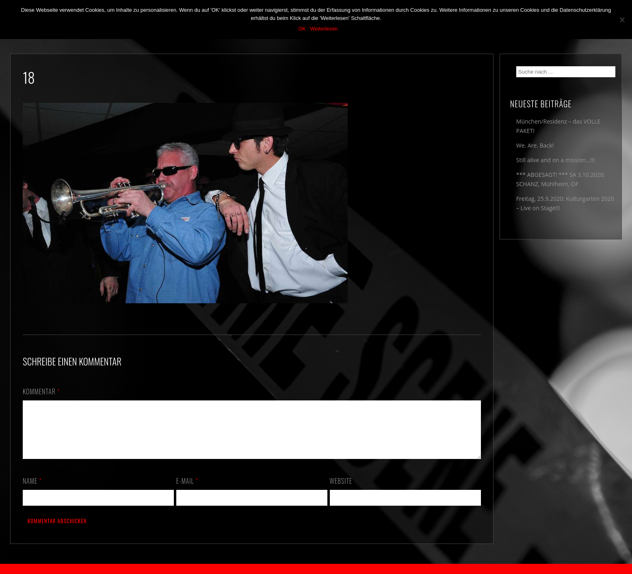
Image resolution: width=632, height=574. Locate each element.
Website (341, 491)
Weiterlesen (324, 29)
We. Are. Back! (535, 145)
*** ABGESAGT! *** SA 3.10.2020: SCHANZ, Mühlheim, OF (560, 179)
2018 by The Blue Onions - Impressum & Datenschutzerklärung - (316, 569)
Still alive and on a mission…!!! (555, 160)
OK (302, 29)
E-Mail (187, 491)
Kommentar (41, 391)
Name (32, 491)
